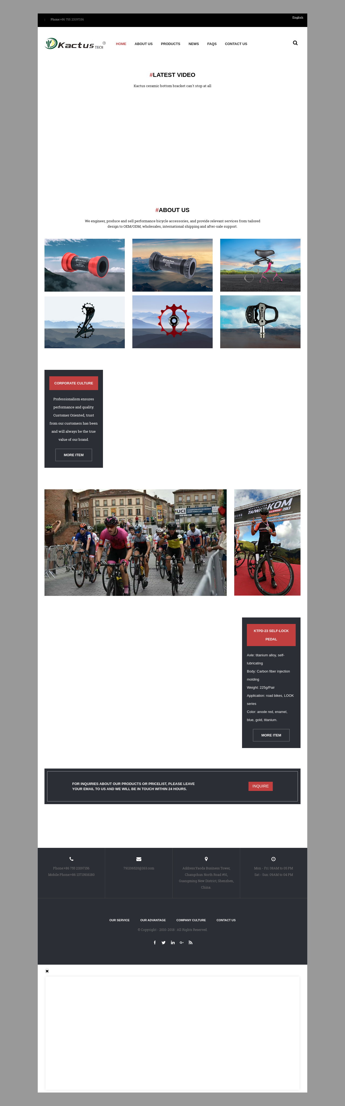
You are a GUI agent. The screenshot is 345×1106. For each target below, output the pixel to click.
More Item (74, 455)
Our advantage (153, 920)
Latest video (172, 74)
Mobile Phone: (59, 875)
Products (170, 44)
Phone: (55, 19)
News (194, 44)
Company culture (191, 920)
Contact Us (236, 44)
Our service (119, 920)
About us (144, 44)
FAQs (212, 44)
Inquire (261, 786)
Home (121, 44)
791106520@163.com (138, 868)
